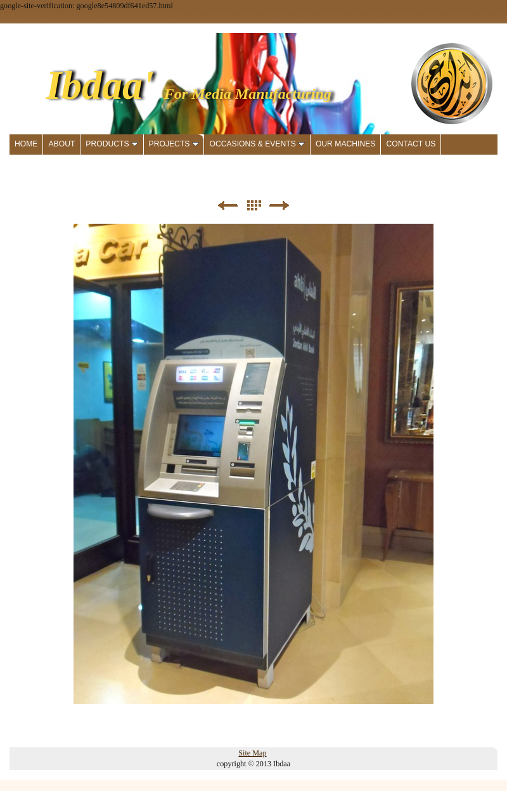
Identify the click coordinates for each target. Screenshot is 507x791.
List (253, 205)
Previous (227, 205)
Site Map (252, 753)
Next (279, 205)
